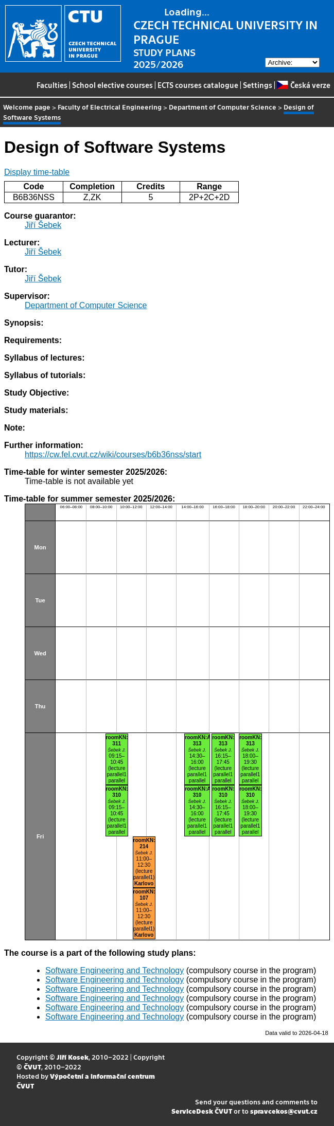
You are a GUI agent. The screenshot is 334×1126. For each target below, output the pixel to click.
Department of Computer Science (222, 107)
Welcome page (26, 107)
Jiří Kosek (73, 1057)
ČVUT (32, 1066)
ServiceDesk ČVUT (201, 1111)
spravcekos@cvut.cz (284, 1111)
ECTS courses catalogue (197, 85)
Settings (257, 85)
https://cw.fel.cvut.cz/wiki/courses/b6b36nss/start (113, 454)
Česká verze (303, 85)
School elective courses (112, 85)
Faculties (52, 85)
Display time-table (36, 172)
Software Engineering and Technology (114, 970)
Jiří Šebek (43, 225)
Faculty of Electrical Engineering (110, 107)
